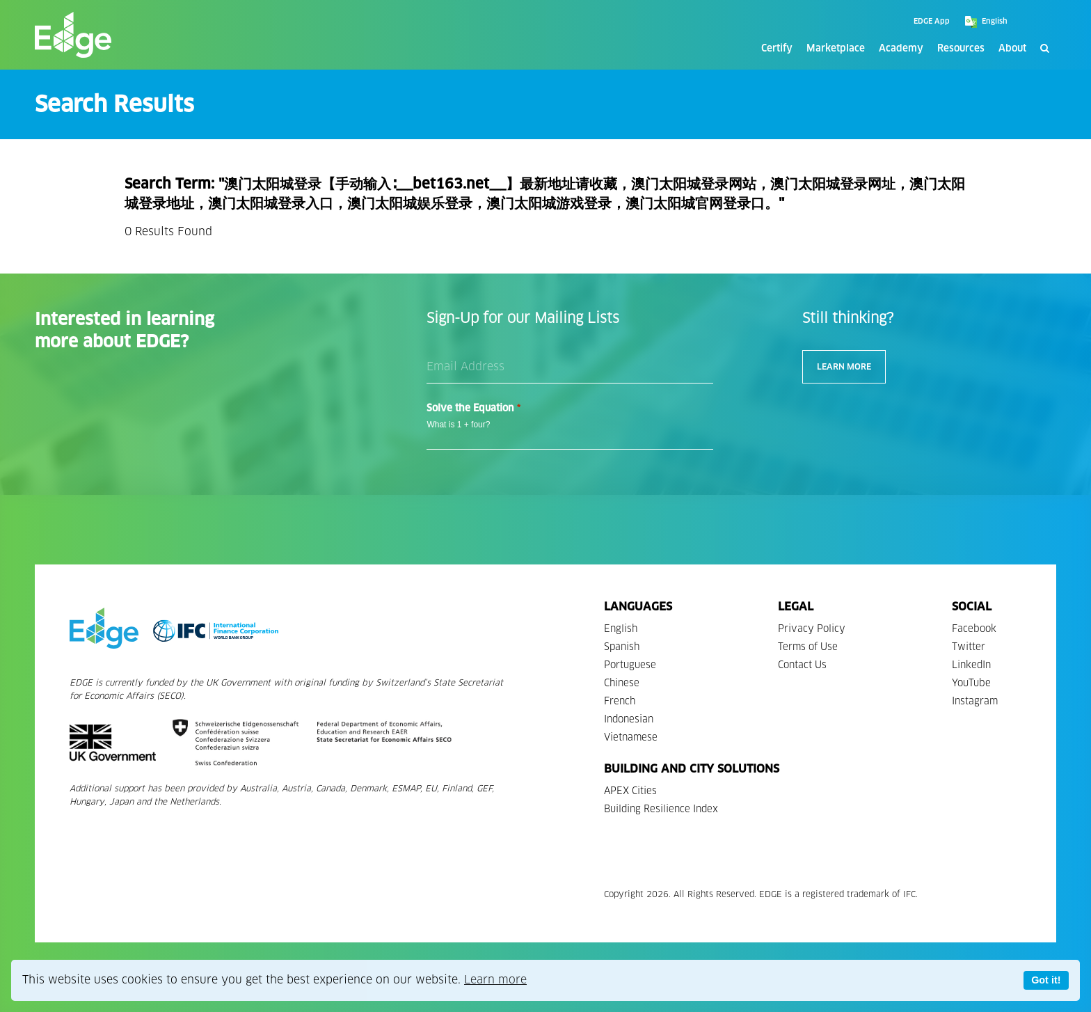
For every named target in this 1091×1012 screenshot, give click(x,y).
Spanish (621, 647)
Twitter (968, 647)
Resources (961, 48)
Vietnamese (631, 737)
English (620, 629)
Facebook (974, 629)
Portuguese (630, 665)
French (619, 701)
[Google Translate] (1019, 21)
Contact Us (802, 665)
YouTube (971, 683)
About (1012, 48)
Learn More (844, 366)
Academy (901, 48)
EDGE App (932, 21)
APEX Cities (630, 791)
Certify (777, 48)
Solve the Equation (473, 408)
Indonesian (628, 719)
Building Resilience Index (661, 809)
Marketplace (835, 48)
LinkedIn (971, 665)
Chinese (621, 683)
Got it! (1045, 980)
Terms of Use (808, 647)
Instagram (975, 701)
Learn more (495, 979)
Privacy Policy (811, 629)
